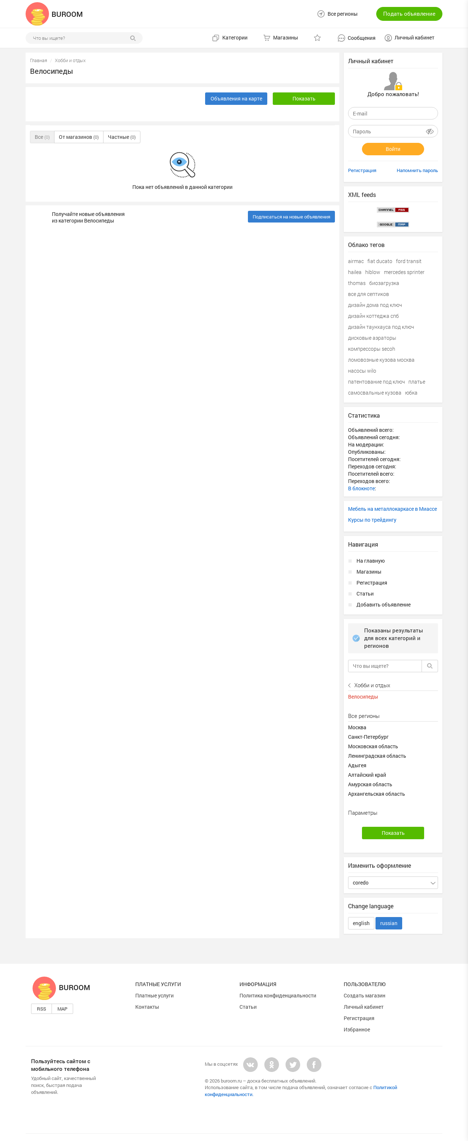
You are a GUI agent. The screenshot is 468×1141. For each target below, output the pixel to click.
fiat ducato (379, 261)
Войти (393, 148)
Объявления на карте (236, 98)
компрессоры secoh (371, 348)
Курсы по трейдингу (372, 519)
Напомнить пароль (417, 170)
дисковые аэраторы (372, 337)
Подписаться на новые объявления (291, 216)
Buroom (61, 987)
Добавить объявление (383, 604)
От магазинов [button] (79, 136)
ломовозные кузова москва (381, 359)
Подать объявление (409, 13)
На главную (370, 560)
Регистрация (362, 170)
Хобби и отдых (70, 60)
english (361, 923)
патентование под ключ (376, 381)
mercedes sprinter (404, 272)
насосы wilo (362, 370)
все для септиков (368, 293)
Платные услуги (154, 995)
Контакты (147, 1006)
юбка (411, 392)
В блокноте (361, 488)
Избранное (357, 1029)
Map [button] (62, 1008)
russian (388, 923)
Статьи (365, 593)
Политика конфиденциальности (277, 995)
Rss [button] (41, 1008)
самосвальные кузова (374, 392)
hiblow (372, 272)
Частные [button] (122, 136)
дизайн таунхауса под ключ (381, 326)
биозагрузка (384, 282)
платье (416, 381)
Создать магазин (364, 995)
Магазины (368, 571)
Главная (38, 60)
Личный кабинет (364, 1006)
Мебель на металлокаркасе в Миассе (392, 508)
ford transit (409, 261)
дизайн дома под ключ (375, 304)
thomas (357, 282)
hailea (355, 272)
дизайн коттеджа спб (373, 315)
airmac (356, 261)
